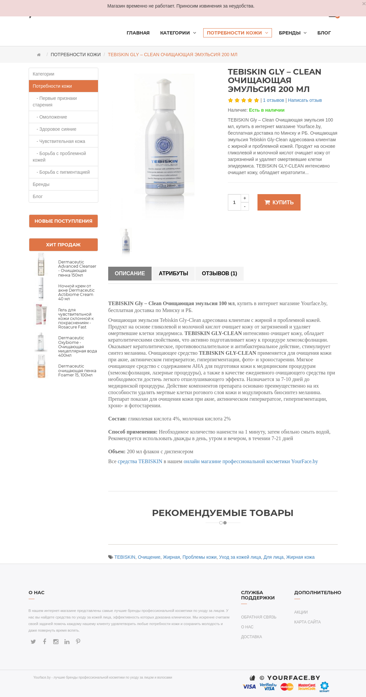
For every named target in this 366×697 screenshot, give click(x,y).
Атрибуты (173, 273)
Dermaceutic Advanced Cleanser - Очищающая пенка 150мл (77, 268)
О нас (247, 627)
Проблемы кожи (200, 557)
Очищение (149, 557)
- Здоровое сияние (55, 129)
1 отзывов (273, 100)
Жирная (171, 557)
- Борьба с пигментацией (61, 172)
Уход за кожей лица (240, 557)
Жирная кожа (300, 557)
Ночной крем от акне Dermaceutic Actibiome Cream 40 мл (76, 292)
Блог (38, 196)
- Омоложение (50, 117)
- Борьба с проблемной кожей (59, 157)
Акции (301, 612)
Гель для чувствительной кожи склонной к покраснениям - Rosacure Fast (76, 318)
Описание (130, 273)
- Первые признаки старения (55, 101)
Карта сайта (307, 622)
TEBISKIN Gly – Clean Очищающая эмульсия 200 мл (172, 54)
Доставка (251, 637)
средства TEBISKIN (140, 461)
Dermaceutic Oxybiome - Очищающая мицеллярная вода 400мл (77, 346)
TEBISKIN (124, 557)
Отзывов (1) (219, 273)
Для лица (273, 557)
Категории (44, 74)
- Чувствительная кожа (59, 141)
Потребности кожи (76, 54)
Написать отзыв (305, 100)
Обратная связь (259, 617)
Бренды (41, 184)
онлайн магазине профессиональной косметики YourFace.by (250, 461)
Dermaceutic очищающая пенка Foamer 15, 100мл (77, 370)
